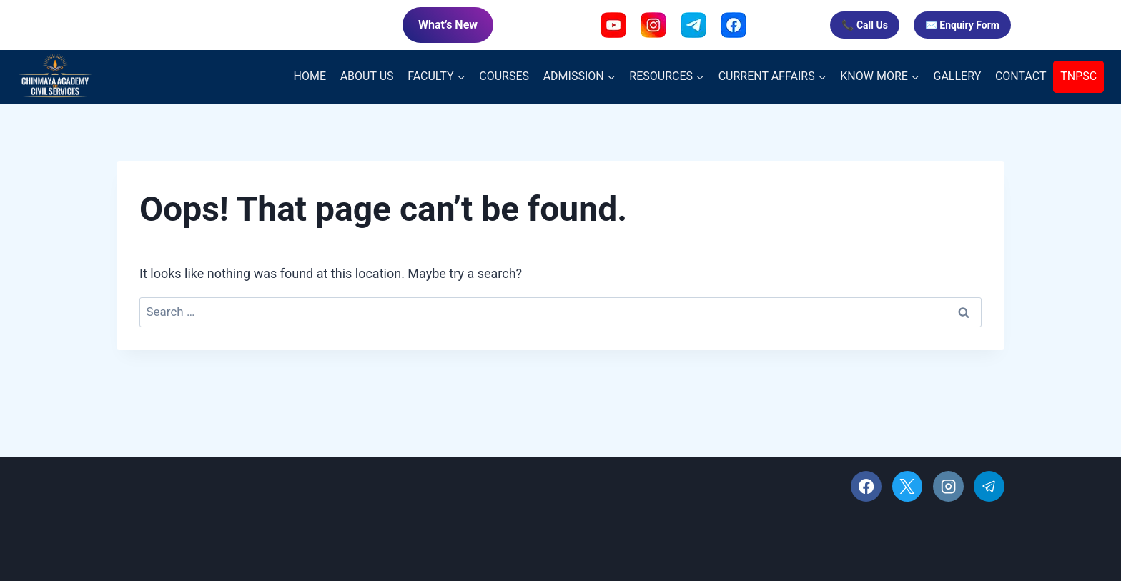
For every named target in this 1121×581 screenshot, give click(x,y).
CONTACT (1021, 76)
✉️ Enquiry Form (962, 25)
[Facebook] (866, 486)
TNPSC (1078, 76)
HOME (310, 76)
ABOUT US (367, 76)
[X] (907, 486)
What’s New (448, 24)
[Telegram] (989, 486)
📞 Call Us (864, 25)
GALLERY (958, 76)
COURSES (504, 76)
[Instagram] (948, 486)
